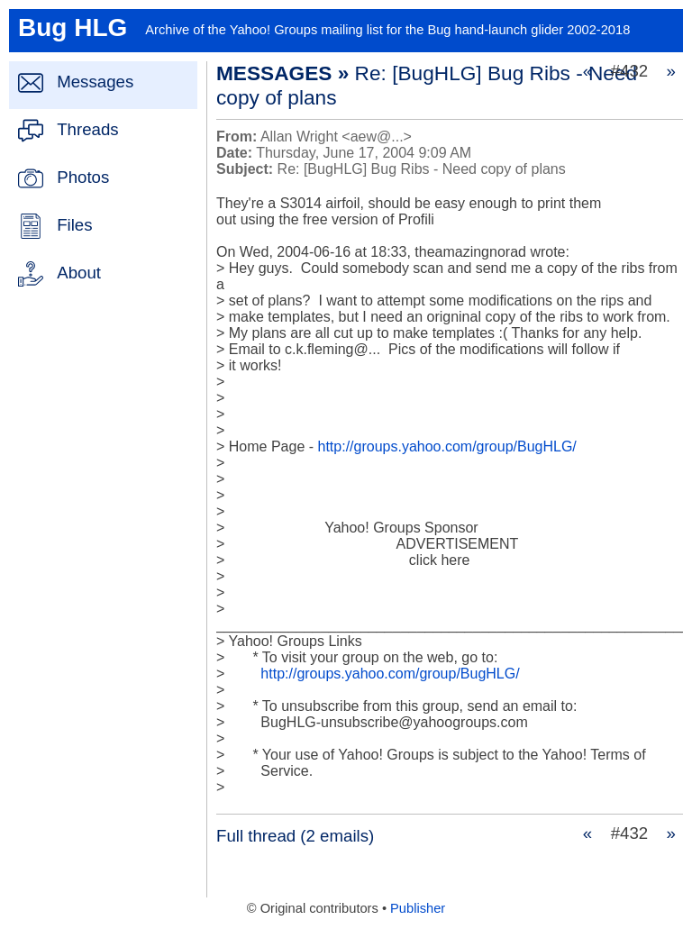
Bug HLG (72, 27)
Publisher (417, 908)
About (79, 272)
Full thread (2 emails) (295, 835)
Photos (83, 177)
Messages (95, 81)
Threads (87, 129)
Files (74, 224)
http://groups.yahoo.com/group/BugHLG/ (447, 446)
